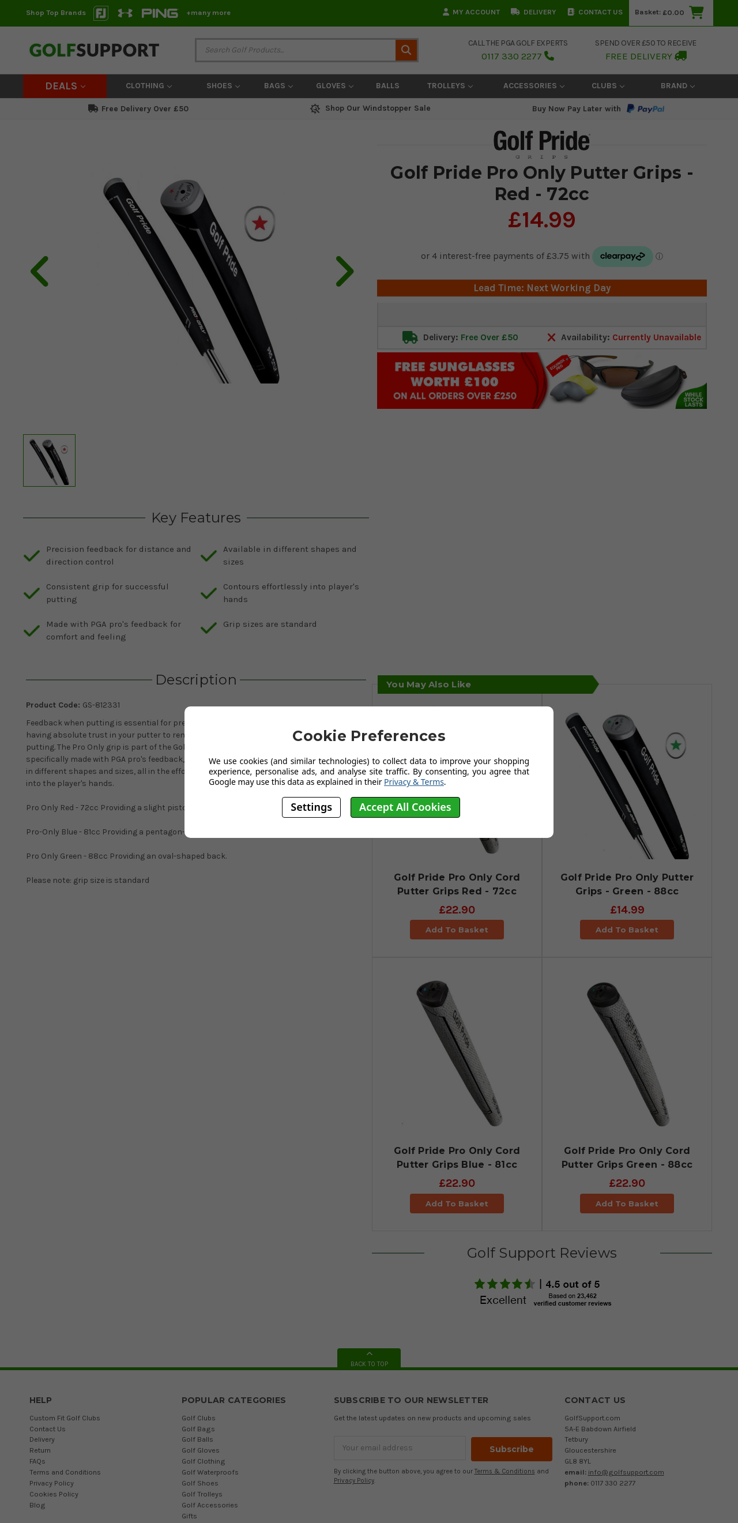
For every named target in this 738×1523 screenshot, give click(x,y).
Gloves (334, 86)
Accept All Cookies (405, 807)
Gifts (189, 1515)
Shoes (223, 86)
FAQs (37, 1461)
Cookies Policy (53, 1494)
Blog (37, 1505)
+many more (208, 12)
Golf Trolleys (202, 1494)
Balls (388, 86)
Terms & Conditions (505, 1470)
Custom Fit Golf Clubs (64, 1417)
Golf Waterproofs (210, 1472)
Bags (278, 86)
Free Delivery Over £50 (138, 109)
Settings (311, 807)
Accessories (533, 86)
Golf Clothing (203, 1461)
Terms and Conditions (65, 1472)
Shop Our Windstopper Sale (369, 108)
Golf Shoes (200, 1483)
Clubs (608, 86)
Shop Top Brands (56, 12)
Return (40, 1450)
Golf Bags (198, 1428)
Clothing (149, 86)
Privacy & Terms (414, 781)
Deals (65, 86)
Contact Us (595, 11)
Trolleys (450, 86)
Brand (678, 86)
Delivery (533, 11)
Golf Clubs (199, 1417)
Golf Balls (197, 1439)
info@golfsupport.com (626, 1472)
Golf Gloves (201, 1450)
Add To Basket (457, 929)
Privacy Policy (51, 1483)
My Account (471, 11)
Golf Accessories (210, 1505)
